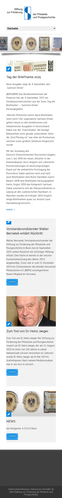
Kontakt (46, 489)
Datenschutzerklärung (18, 489)
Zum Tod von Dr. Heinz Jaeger (27, 331)
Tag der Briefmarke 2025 (23, 77)
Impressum (36, 489)
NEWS (10, 421)
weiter (9, 209)
